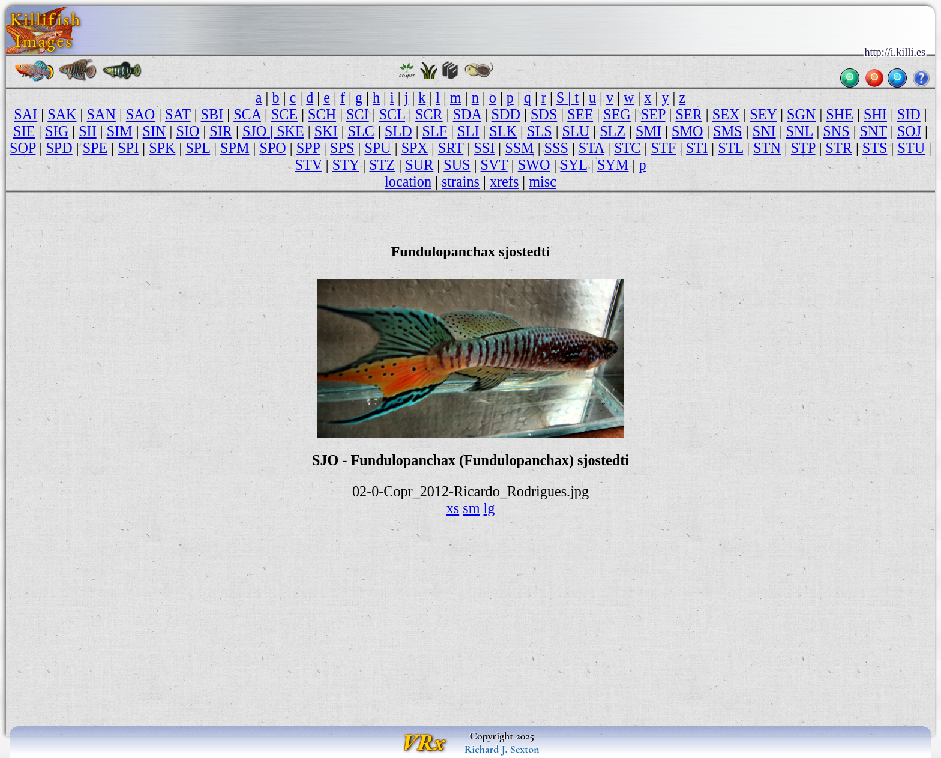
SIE (24, 131)
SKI (326, 131)
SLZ (612, 131)
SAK (61, 114)
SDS (544, 114)
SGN (801, 114)
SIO (187, 131)
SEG (617, 114)
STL (730, 148)
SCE (284, 114)
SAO (140, 114)
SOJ (909, 131)
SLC (361, 131)
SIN (154, 131)
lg (489, 508)
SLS (539, 131)
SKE (290, 131)
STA (591, 148)
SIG (56, 131)
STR (839, 148)
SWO (534, 165)
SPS (342, 148)
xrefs (504, 181)
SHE (839, 114)
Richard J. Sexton (502, 749)
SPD (59, 148)
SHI (875, 114)
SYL (573, 165)
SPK (162, 148)
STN (767, 148)
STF (663, 148)
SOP (22, 148)
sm (471, 508)
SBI (212, 114)
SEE (580, 114)
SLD (398, 131)
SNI (764, 131)
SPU (377, 148)
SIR (220, 131)
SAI (25, 114)
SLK (503, 131)
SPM (234, 148)
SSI (484, 148)
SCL (392, 114)
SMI (648, 131)
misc (542, 181)
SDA (467, 114)
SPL (197, 148)
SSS (556, 148)
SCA (247, 114)
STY (345, 165)
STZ (382, 165)
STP (803, 148)
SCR (429, 114)
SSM (519, 148)
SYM (612, 165)
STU (911, 148)
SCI (357, 114)
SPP (308, 148)
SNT (873, 131)
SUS (456, 165)
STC (627, 148)
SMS (727, 131)
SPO (272, 148)
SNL (799, 131)
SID (909, 114)
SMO (687, 131)
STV (308, 165)
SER (688, 114)
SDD (506, 114)
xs (453, 508)
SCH (322, 114)
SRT (450, 148)
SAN (101, 114)
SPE (95, 148)
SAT (178, 114)
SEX (726, 114)
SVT (494, 165)
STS (875, 148)
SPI (128, 148)
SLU (576, 131)
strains (461, 181)
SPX (414, 148)
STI (697, 148)
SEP (653, 114)
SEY (763, 114)
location (408, 181)
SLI (468, 131)
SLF (435, 131)
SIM (120, 131)
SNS (836, 131)
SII (88, 131)
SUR (419, 165)
